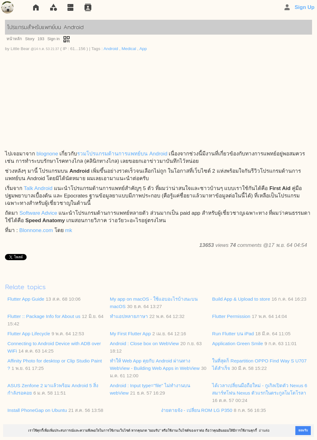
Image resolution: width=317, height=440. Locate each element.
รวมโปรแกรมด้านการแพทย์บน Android (122, 154)
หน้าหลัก (14, 38)
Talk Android (38, 188)
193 (40, 38)
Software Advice (38, 213)
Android (111, 48)
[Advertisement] (158, 104)
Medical (129, 48)
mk (68, 230)
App (143, 48)
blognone (47, 154)
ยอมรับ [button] (303, 430)
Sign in (53, 38)
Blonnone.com (36, 230)
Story (29, 38)
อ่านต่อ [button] (264, 430)
